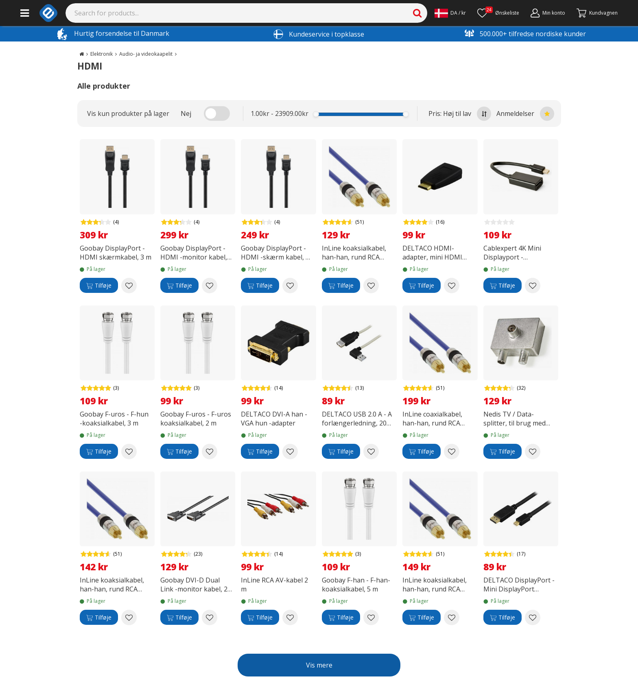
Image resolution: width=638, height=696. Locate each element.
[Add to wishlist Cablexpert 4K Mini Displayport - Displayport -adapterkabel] (532, 285)
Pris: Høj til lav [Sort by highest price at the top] (459, 114)
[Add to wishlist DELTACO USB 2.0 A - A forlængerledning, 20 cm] (371, 451)
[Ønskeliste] (498, 13)
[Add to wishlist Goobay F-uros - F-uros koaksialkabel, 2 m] (209, 451)
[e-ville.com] (48, 13)
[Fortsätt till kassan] (597, 13)
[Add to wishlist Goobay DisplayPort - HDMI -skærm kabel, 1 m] (290, 285)
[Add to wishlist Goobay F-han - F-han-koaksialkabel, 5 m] (371, 617)
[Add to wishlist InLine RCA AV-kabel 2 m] (290, 617)
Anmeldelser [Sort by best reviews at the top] (525, 114)
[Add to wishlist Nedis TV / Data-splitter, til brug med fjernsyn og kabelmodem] (532, 451)
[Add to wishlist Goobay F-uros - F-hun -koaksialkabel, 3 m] (129, 451)
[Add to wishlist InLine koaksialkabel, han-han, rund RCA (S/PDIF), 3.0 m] (451, 617)
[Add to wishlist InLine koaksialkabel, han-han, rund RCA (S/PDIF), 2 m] (371, 285)
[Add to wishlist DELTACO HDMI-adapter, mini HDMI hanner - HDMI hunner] (451, 285)
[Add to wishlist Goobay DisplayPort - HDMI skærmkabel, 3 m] (129, 285)
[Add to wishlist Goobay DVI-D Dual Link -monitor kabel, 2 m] (209, 617)
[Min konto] (548, 13)
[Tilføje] (99, 285)
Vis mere (319, 665)
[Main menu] (24, 13)
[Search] (247, 13)
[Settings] (450, 13)
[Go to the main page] (81, 53)
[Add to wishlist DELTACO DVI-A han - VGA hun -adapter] (290, 451)
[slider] (316, 114)
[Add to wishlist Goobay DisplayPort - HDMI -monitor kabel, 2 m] (209, 285)
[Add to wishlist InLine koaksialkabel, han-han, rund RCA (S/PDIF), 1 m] (129, 617)
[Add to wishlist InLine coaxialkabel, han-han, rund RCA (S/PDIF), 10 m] (451, 451)
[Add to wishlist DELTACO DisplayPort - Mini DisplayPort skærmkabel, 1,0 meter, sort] (532, 617)
